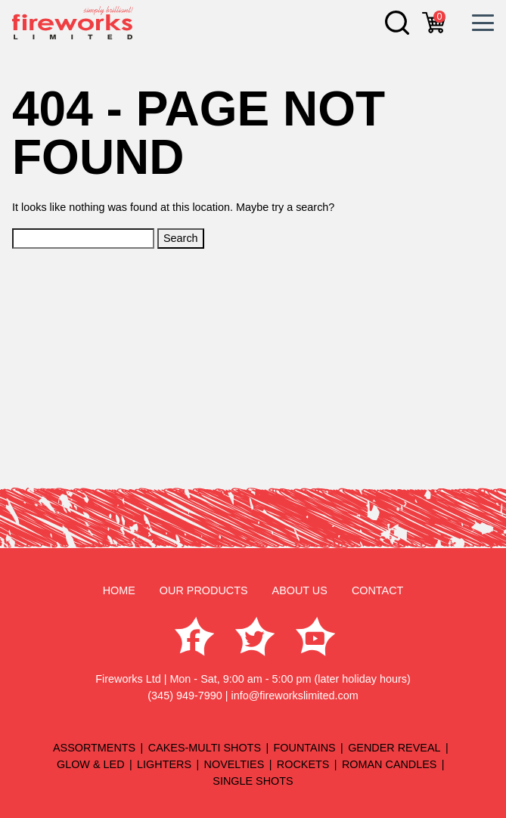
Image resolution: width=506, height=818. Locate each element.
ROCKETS (303, 764)
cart (439, 17)
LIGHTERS (164, 764)
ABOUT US (300, 590)
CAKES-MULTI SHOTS (204, 748)
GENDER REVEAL (394, 748)
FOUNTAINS (305, 748)
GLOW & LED (91, 764)
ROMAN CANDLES (389, 764)
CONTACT (377, 590)
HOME (119, 590)
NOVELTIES (234, 764)
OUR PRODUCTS (204, 590)
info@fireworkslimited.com (295, 695)
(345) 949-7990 (184, 695)
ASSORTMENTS (94, 748)
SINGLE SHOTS (253, 781)
